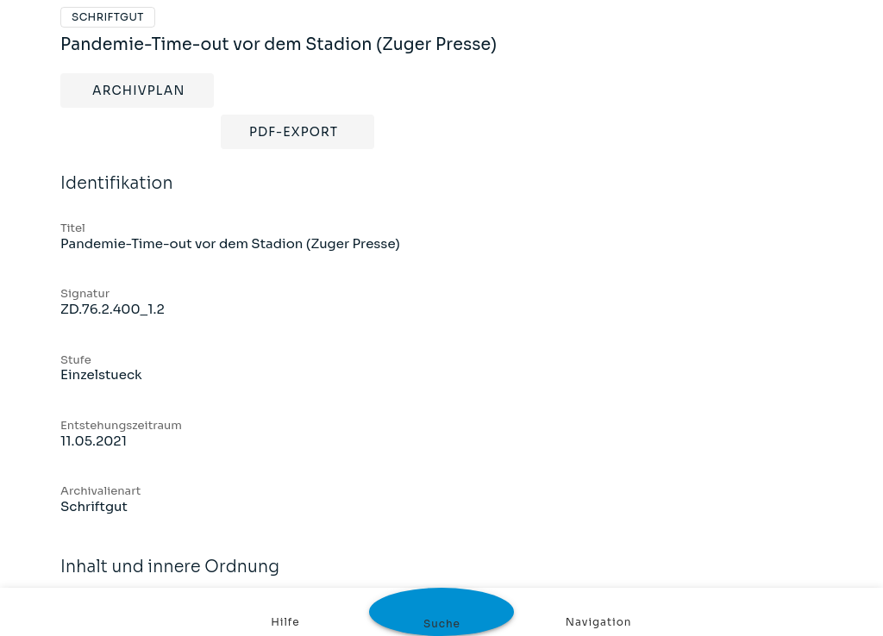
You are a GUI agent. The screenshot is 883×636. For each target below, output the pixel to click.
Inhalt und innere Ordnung (441, 567)
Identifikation (441, 184)
